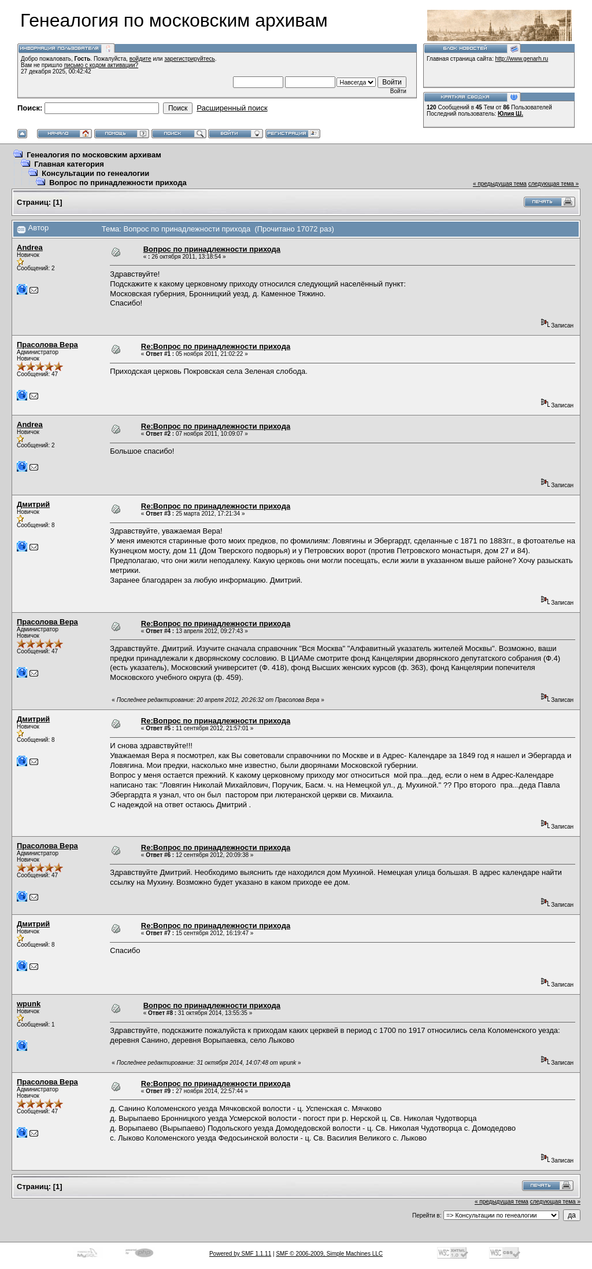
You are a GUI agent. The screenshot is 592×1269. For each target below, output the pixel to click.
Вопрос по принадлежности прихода (117, 182)
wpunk (28, 1003)
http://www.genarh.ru (521, 59)
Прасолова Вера (47, 344)
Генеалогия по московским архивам (94, 154)
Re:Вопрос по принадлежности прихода (215, 346)
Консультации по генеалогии (95, 173)
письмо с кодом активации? (101, 65)
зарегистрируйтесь (189, 59)
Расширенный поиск (232, 108)
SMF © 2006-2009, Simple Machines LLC (329, 1253)
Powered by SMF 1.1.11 (240, 1253)
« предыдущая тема (500, 184)
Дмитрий (33, 504)
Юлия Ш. (510, 114)
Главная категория (69, 164)
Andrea (30, 247)
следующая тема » (553, 184)
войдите (140, 59)
